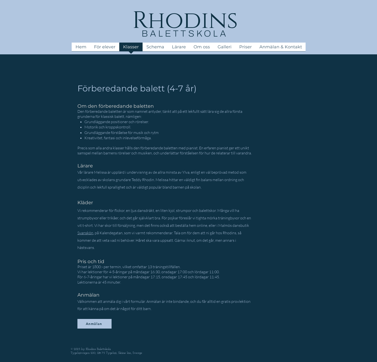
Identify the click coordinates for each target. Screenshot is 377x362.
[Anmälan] (94, 324)
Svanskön (85, 232)
